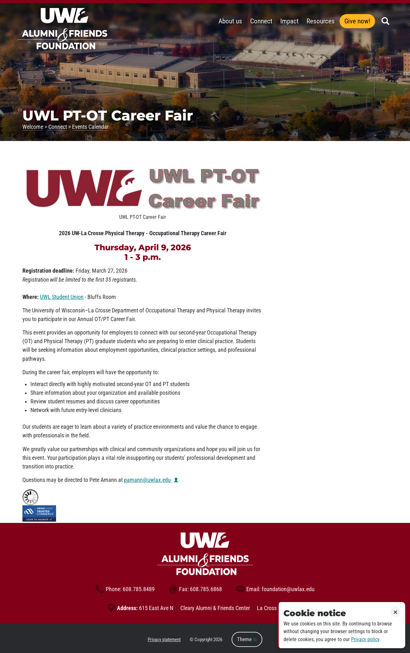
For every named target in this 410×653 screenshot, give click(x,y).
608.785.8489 (125, 589)
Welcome (32, 127)
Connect (57, 127)
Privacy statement (164, 639)
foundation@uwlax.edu (275, 589)
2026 (217, 639)
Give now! (357, 21)
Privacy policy (365, 639)
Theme (247, 639)
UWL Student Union (62, 297)
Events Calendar (90, 127)
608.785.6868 (195, 589)
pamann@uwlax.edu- (148, 480)
